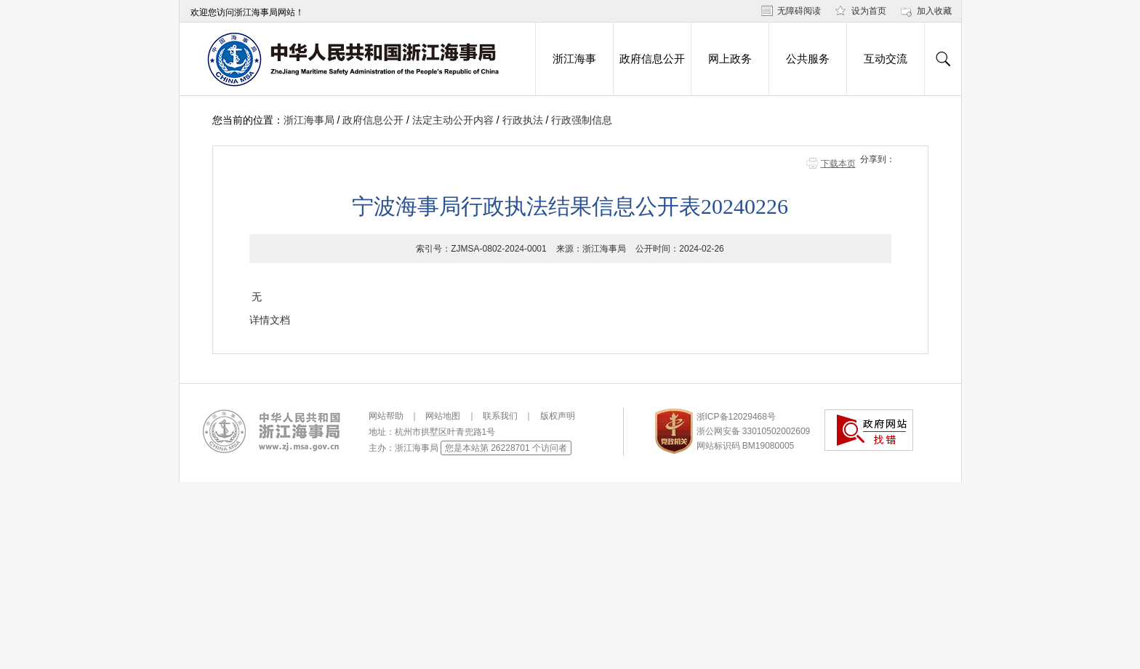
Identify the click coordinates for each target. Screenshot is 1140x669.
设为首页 (868, 11)
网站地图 (442, 416)
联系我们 (500, 416)
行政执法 (522, 120)
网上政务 (730, 59)
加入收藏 (934, 11)
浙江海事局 (309, 120)
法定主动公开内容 (453, 120)
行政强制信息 (581, 120)
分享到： (877, 159)
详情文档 (269, 320)
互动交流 (885, 59)
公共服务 (808, 59)
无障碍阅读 (799, 11)
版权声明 (557, 416)
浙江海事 (574, 59)
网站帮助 (386, 416)
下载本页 (838, 164)
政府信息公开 (652, 59)
